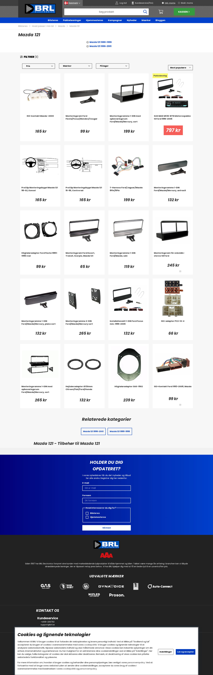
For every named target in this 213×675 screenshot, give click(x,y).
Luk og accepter (185, 651)
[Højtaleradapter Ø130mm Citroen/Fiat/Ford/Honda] (84, 390)
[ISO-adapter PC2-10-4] (173, 325)
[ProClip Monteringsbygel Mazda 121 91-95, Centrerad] (84, 191)
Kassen (184, 11)
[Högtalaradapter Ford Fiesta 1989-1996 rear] (40, 257)
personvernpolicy (136, 662)
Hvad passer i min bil (43, 26)
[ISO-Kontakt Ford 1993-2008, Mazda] (173, 390)
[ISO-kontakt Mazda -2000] (40, 120)
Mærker (146, 20)
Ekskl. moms (187, 3)
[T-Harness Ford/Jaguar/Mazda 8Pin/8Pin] (128, 191)
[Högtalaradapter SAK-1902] (128, 390)
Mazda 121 (74, 26)
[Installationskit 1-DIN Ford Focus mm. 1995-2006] (128, 325)
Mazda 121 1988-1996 (101, 42)
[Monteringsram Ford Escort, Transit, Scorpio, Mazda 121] (84, 257)
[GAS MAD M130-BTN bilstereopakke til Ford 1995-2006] (173, 120)
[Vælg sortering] (180, 67)
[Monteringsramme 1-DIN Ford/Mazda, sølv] (128, 257)
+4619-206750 (47, 621)
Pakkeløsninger (72, 20)
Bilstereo (53, 20)
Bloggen (160, 20)
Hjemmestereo (94, 20)
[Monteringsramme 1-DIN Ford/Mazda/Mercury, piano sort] (40, 325)
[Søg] (106, 11)
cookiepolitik (90, 644)
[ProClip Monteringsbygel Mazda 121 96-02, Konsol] (40, 191)
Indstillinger (165, 651)
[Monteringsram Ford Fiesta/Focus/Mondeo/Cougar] (84, 120)
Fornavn (86, 495)
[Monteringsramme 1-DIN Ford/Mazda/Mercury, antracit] (173, 191)
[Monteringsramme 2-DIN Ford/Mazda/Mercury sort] (84, 325)
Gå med (106, 527)
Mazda (61, 26)
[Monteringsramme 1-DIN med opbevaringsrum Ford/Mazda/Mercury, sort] (128, 120)
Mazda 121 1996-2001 (101, 46)
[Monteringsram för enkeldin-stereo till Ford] (173, 257)
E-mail (85, 483)
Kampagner (115, 20)
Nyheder (132, 20)
